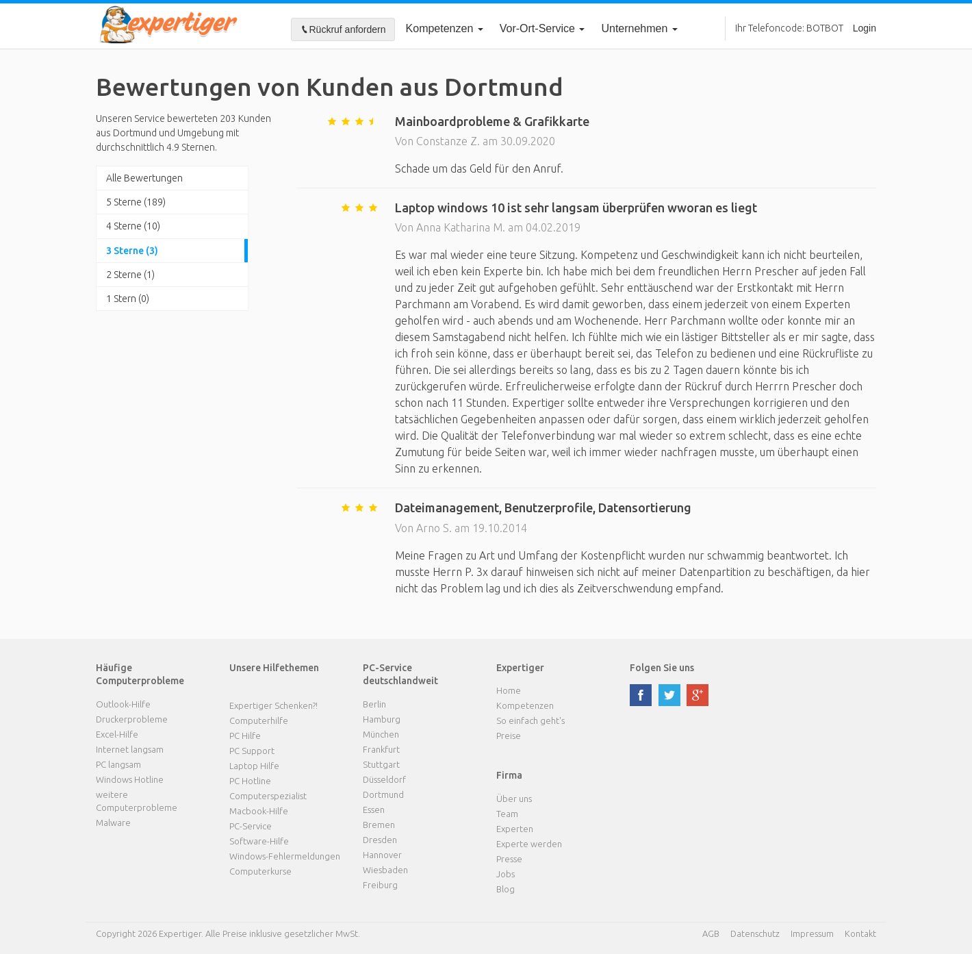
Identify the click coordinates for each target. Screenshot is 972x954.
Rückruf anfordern (343, 29)
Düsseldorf (384, 779)
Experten (514, 828)
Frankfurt (381, 749)
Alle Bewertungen (144, 178)
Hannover (382, 854)
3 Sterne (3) (132, 250)
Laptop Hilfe (254, 765)
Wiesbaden (385, 870)
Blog (505, 889)
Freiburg (380, 885)
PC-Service (250, 826)
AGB (710, 933)
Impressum (812, 933)
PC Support (251, 750)
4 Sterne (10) (133, 226)
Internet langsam (130, 749)
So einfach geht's (530, 720)
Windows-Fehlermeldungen (284, 856)
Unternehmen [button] (639, 28)
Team (507, 813)
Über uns (514, 798)
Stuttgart (381, 764)
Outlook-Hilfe (123, 704)
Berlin (374, 704)
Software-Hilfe (259, 841)
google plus (697, 695)
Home (508, 690)
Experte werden (529, 844)
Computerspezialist (268, 796)
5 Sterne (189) (136, 202)
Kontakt (860, 933)
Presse (509, 859)
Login (864, 28)
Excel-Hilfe (117, 734)
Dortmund (383, 794)
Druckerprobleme (132, 719)
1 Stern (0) (127, 298)
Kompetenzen (444, 28)
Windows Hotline (130, 779)
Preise (508, 735)
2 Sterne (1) (130, 274)
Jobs (505, 874)
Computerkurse (260, 871)
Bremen (379, 824)
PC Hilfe (245, 735)
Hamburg (381, 719)
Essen (374, 809)
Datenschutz (755, 933)
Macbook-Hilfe (258, 811)
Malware (113, 822)
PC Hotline (250, 781)
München (381, 734)
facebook (641, 695)
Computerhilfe (258, 720)
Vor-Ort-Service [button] (542, 28)
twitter (669, 695)
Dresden (380, 839)
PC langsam (118, 764)
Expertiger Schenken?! (273, 705)
